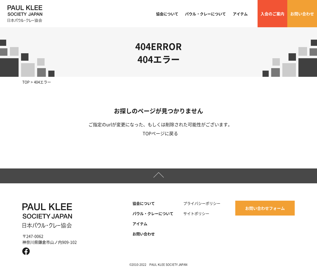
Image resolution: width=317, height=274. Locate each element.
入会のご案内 (272, 14)
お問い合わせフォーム (265, 208)
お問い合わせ (302, 14)
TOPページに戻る (160, 133)
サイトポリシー (196, 213)
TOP (25, 81)
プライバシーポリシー (201, 203)
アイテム (240, 13)
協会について (167, 13)
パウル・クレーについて (205, 13)
